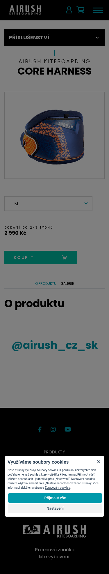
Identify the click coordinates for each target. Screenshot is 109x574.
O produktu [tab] (45, 283)
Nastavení (55, 508)
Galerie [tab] (67, 283)
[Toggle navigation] (97, 10)
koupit (41, 257)
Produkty (54, 452)
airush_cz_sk (54, 345)
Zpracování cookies (57, 487)
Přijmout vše (55, 498)
